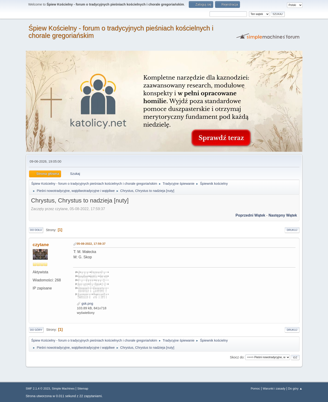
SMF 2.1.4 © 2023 (38, 388)
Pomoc (255, 388)
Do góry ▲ (295, 388)
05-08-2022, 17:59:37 (91, 243)
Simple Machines (63, 388)
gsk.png (85, 303)
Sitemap (82, 388)
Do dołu (36, 230)
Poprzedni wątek (250, 215)
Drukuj (292, 230)
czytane (41, 244)
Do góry (36, 329)
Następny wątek (283, 215)
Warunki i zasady (274, 388)
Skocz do (236, 357)
